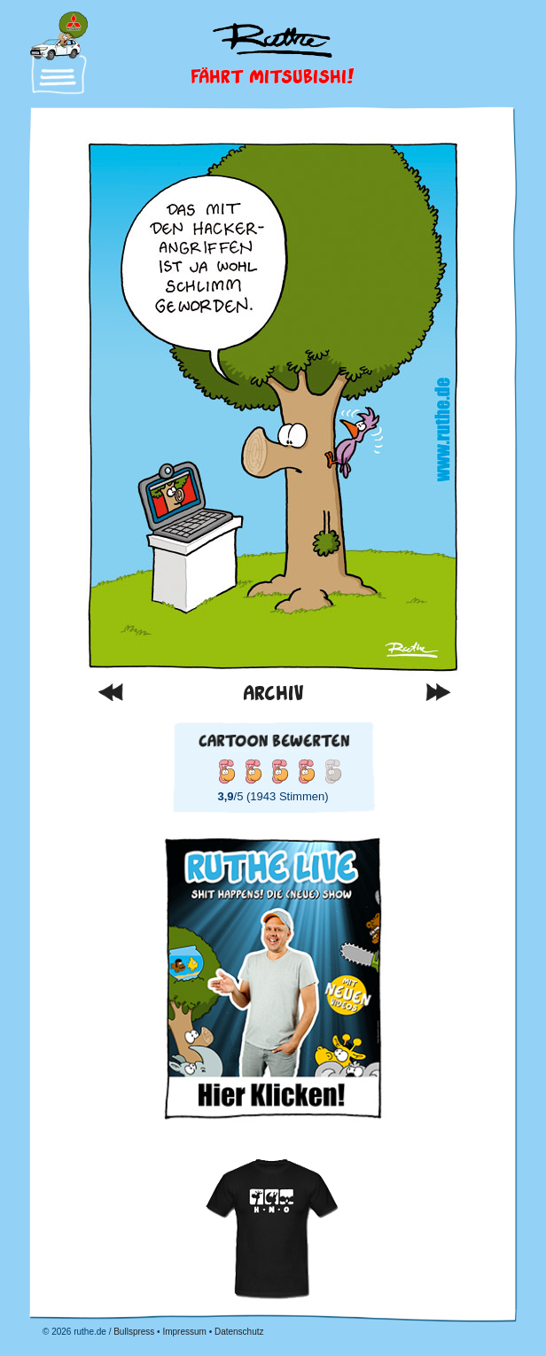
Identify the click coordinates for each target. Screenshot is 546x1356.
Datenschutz (239, 1332)
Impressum (184, 1332)
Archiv (273, 692)
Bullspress (133, 1332)
